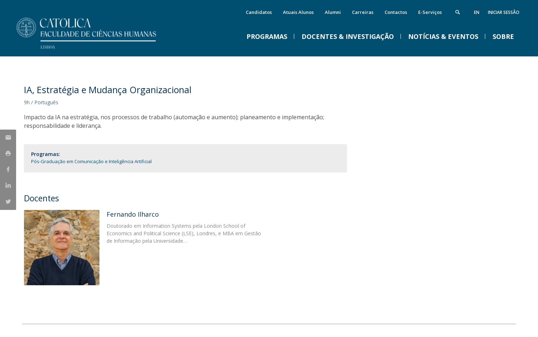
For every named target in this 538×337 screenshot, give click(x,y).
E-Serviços (430, 12)
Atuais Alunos (298, 12)
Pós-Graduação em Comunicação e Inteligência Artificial (91, 161)
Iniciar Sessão (503, 12)
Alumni (333, 12)
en (476, 12)
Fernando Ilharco (133, 214)
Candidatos (259, 12)
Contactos (396, 12)
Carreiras (362, 12)
